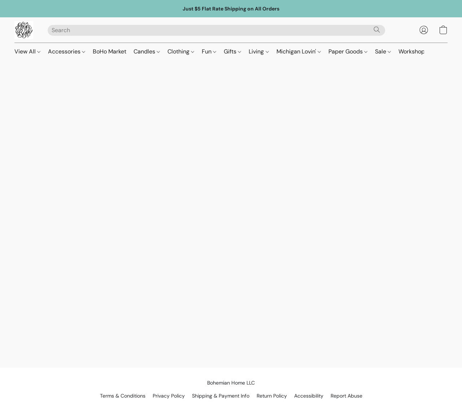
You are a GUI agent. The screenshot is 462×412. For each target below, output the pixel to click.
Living (259, 51)
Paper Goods (347, 51)
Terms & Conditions (122, 396)
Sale (383, 51)
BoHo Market (109, 51)
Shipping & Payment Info (220, 396)
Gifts (232, 51)
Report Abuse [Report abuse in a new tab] (346, 396)
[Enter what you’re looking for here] (216, 30)
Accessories (66, 51)
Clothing (180, 51)
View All (27, 51)
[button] (23, 30)
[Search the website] (376, 30)
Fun (209, 51)
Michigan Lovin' (298, 51)
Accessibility (308, 396)
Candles (147, 51)
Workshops (413, 51)
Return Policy (272, 396)
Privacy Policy (169, 396)
